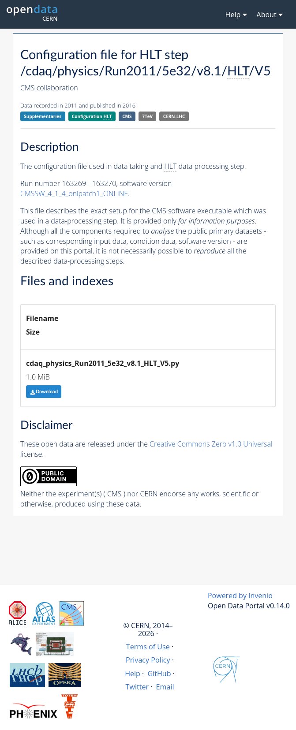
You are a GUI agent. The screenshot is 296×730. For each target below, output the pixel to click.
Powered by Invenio (240, 595)
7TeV (147, 116)
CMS (126, 116)
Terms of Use (148, 647)
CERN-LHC (174, 116)
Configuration (92, 116)
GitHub (159, 673)
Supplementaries (42, 116)
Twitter (137, 687)
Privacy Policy (148, 660)
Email (165, 687)
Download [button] (44, 391)
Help (132, 673)
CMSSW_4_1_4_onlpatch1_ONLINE (74, 193)
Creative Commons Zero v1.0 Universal (211, 444)
